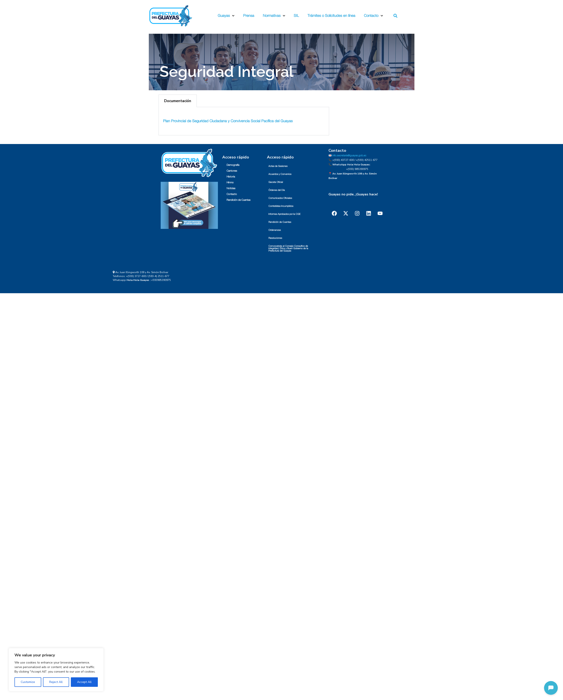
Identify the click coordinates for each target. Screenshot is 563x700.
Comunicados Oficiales (280, 198)
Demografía (233, 165)
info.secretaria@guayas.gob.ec (349, 155)
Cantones (232, 170)
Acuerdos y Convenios (279, 174)
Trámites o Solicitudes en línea (331, 15)
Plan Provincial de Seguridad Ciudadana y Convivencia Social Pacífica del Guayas (228, 121)
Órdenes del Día (276, 190)
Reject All (56, 682)
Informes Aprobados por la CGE (284, 214)
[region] (56, 669)
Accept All (84, 682)
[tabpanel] (244, 121)
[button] (395, 15)
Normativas (274, 15)
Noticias (231, 188)
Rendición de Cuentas (239, 200)
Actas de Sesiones (277, 166)
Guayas (226, 15)
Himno (230, 182)
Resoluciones (275, 238)
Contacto (373, 15)
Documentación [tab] (177, 100)
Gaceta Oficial (275, 182)
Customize (28, 682)
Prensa (248, 15)
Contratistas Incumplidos (280, 206)
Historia (231, 176)
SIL (296, 15)
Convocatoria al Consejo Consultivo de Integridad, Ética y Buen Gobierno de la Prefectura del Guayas (288, 248)
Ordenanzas (274, 230)
